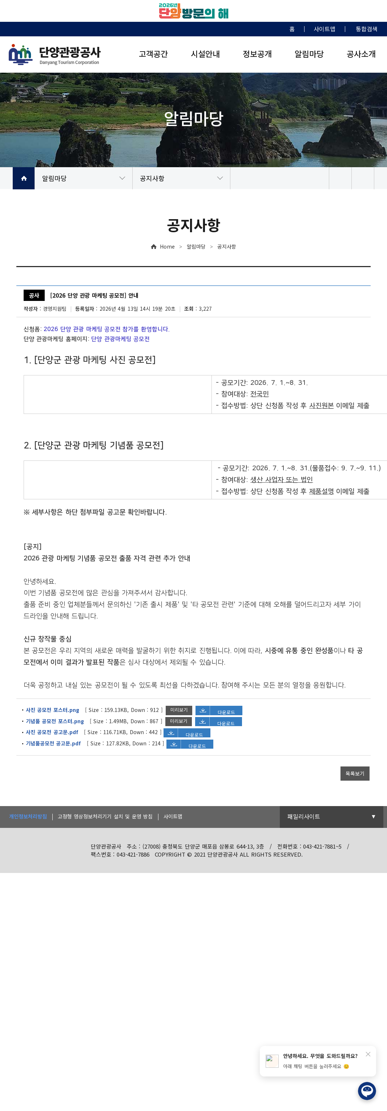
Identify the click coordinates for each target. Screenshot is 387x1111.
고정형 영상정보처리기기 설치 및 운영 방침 (105, 816)
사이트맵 (173, 816)
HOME (24, 178)
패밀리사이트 (303, 816)
